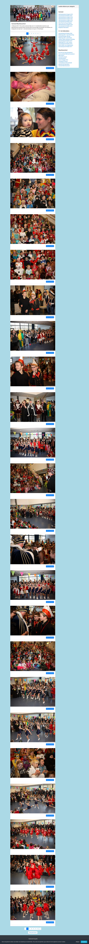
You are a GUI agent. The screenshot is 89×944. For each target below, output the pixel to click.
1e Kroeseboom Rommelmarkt (65, 62)
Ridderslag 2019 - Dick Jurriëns (65, 42)
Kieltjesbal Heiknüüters (63, 27)
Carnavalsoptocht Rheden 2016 (65, 21)
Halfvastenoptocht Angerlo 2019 (65, 14)
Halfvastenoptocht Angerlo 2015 (65, 24)
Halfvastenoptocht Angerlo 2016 (65, 20)
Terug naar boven (33, 932)
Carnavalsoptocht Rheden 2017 (65, 46)
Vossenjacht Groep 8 (63, 61)
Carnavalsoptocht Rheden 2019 (65, 15)
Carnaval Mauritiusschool (64, 65)
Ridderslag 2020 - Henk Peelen (65, 37)
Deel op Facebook (50, 68)
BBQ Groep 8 (61, 55)
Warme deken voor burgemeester (65, 45)
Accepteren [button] (84, 941)
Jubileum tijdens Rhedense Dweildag (66, 39)
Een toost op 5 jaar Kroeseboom (65, 52)
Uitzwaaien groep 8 (62, 57)
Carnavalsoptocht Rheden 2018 (65, 43)
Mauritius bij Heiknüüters (63, 64)
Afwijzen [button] (77, 941)
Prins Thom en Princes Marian (65, 23)
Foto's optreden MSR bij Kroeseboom (66, 54)
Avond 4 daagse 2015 (63, 59)
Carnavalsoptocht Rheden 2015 (65, 26)
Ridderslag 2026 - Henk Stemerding (66, 34)
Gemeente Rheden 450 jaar (64, 36)
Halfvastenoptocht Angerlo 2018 (65, 17)
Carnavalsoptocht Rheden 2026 (65, 33)
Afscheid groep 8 (62, 58)
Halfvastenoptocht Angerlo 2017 (65, 18)
